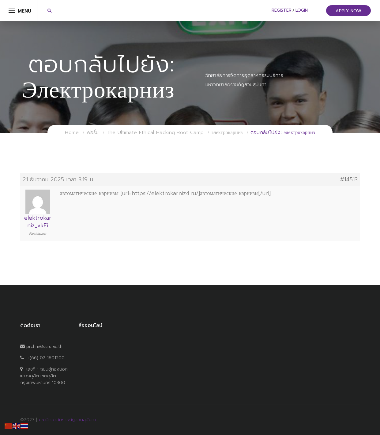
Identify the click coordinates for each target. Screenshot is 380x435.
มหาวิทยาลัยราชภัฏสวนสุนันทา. (68, 420)
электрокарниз (227, 132)
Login (301, 10)
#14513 (349, 179)
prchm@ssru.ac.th (44, 346)
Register (282, 10)
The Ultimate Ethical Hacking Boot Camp (155, 132)
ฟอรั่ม (93, 132)
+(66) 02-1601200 (46, 358)
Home (72, 132)
